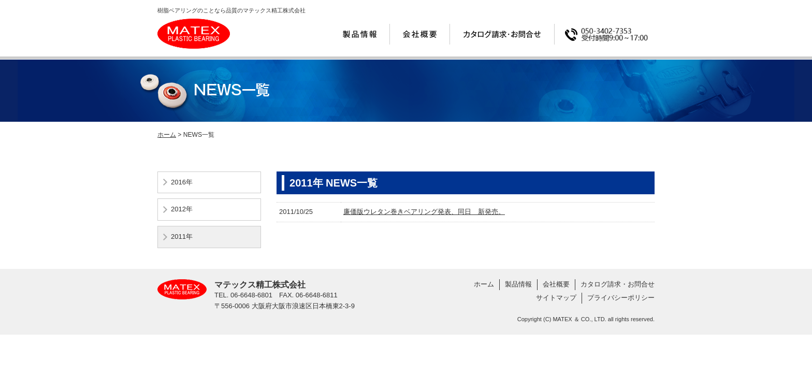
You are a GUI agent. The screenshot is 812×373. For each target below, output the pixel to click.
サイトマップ (556, 298)
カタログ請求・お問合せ (618, 284)
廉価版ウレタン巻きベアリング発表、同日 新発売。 (424, 212)
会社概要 (556, 284)
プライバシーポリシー (621, 298)
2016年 (182, 182)
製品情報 (518, 284)
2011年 (182, 236)
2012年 (182, 209)
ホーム (166, 134)
